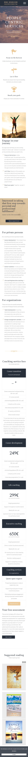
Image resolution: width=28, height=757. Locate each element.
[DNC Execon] (11, 3)
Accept (13, 754)
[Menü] (24, 3)
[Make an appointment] (14, 221)
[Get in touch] (8, 637)
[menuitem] (24, 3)
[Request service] (14, 603)
